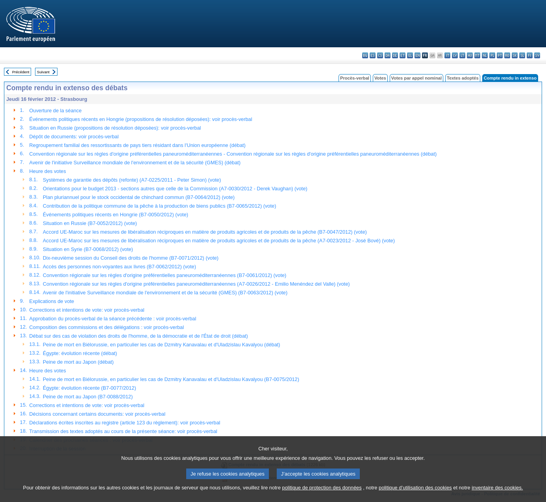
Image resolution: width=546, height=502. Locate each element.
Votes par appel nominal (416, 78)
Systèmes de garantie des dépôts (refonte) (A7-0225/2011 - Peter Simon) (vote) (132, 180)
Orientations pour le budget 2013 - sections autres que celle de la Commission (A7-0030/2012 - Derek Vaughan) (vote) (175, 189)
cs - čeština (380, 55)
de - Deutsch (395, 55)
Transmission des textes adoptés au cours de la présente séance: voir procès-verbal (123, 431)
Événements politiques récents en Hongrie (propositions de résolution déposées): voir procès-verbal (140, 119)
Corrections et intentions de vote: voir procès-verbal (86, 310)
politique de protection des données (322, 497)
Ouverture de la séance (55, 110)
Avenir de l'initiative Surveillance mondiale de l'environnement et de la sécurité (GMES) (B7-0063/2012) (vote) (165, 293)
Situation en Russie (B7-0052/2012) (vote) (90, 223)
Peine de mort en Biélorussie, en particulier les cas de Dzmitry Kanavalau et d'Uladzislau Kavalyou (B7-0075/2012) (171, 379)
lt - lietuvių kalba (462, 55)
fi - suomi (530, 55)
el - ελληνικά (410, 55)
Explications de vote (51, 301)
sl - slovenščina (522, 55)
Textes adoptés (463, 78)
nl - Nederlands (485, 55)
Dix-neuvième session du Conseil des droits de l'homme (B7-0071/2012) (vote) (130, 258)
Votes (380, 78)
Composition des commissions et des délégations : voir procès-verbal (106, 327)
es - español (373, 55)
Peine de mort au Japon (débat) (78, 362)
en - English (417, 55)
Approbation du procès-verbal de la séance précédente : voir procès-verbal (112, 319)
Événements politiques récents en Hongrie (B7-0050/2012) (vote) (115, 215)
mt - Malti (477, 55)
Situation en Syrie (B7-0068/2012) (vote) (88, 249)
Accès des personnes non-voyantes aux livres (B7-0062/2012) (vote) (119, 267)
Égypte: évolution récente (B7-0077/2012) (89, 388)
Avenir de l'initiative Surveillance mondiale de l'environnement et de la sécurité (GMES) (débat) (135, 162)
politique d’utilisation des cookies (415, 497)
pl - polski (492, 55)
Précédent (21, 72)
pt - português (500, 55)
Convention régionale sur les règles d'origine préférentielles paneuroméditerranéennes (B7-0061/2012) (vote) (165, 275)
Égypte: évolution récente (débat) (80, 353)
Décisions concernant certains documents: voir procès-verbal (97, 414)
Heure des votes (47, 171)
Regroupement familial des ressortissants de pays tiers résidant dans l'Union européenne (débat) (137, 145)
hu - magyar (470, 55)
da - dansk (388, 55)
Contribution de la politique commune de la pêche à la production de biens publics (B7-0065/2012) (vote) (159, 206)
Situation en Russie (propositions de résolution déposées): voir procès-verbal (115, 128)
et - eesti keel (402, 55)
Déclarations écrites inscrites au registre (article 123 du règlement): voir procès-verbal (124, 423)
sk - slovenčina (515, 55)
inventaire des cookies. (497, 497)
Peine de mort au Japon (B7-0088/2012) (88, 397)
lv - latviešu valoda (455, 55)
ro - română (507, 55)
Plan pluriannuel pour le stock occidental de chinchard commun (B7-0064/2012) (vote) (139, 197)
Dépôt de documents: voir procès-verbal (73, 136)
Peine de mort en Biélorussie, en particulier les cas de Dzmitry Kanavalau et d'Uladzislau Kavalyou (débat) (161, 345)
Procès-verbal (354, 78)
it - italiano (447, 55)
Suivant (43, 72)
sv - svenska (537, 55)
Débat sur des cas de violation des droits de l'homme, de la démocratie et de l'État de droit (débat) (138, 336)
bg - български (365, 55)
